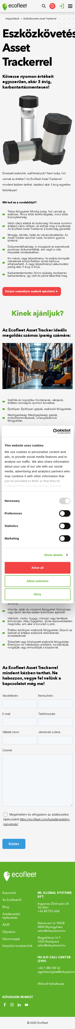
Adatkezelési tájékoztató (11, 916)
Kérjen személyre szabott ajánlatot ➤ (31, 291)
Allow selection (37, 581)
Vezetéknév (10, 695)
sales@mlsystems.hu (51, 931)
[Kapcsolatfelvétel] (52, 6)
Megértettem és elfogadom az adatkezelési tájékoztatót (36, 819)
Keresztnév (45, 695)
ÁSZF (6, 925)
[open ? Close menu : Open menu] (70, 6)
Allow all (37, 567)
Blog (5, 907)
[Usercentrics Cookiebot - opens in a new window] (53, 431)
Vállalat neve (10, 732)
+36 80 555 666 (49, 911)
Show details (53, 555)
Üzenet (7, 750)
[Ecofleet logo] (14, 7)
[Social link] (4, 1004)
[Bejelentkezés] (62, 6)
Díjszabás (8, 932)
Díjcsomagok (11, 939)
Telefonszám (46, 714)
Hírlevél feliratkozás (51, 984)
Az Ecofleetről (11, 900)
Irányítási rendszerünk (17, 946)
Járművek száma (49, 732)
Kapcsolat (9, 893)
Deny (37, 594)
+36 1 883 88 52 (49, 968)
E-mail (6, 714)
